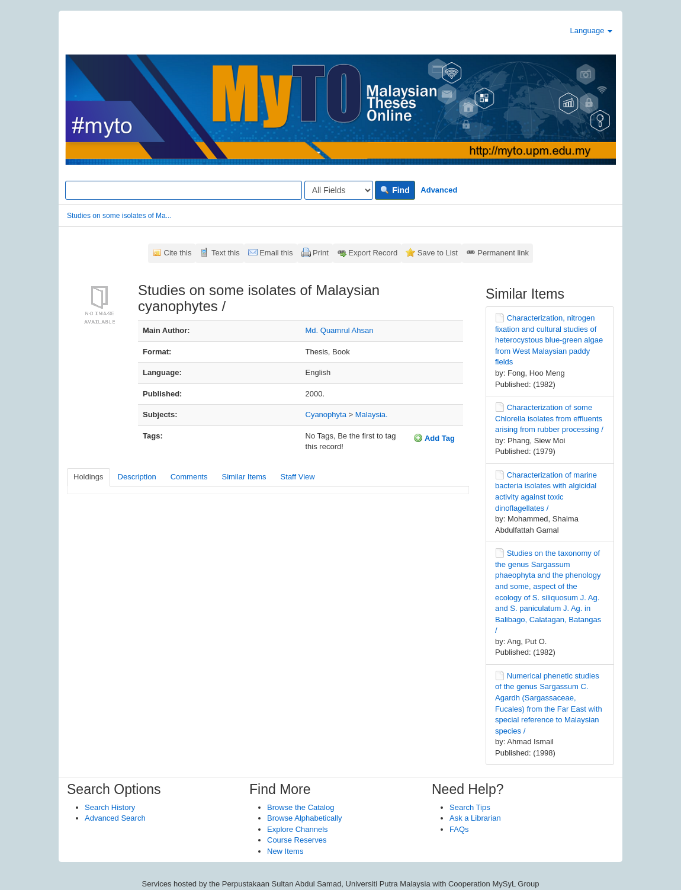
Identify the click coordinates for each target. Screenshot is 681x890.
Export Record (372, 252)
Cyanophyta (326, 414)
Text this (225, 252)
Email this (276, 252)
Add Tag (434, 438)
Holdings (88, 476)
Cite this (178, 252)
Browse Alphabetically (304, 818)
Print (321, 252)
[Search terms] (183, 190)
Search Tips (469, 807)
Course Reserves (296, 839)
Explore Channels (297, 829)
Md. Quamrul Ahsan (340, 330)
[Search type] (338, 190)
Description (137, 476)
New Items (285, 851)
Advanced (438, 189)
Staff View (298, 476)
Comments (189, 476)
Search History (110, 807)
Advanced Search (115, 818)
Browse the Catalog (300, 807)
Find (394, 190)
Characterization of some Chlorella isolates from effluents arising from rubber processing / (549, 418)
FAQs (459, 829)
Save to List (437, 252)
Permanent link (503, 252)
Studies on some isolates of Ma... (119, 216)
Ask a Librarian (475, 818)
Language (591, 30)
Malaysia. (371, 414)
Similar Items (243, 476)
